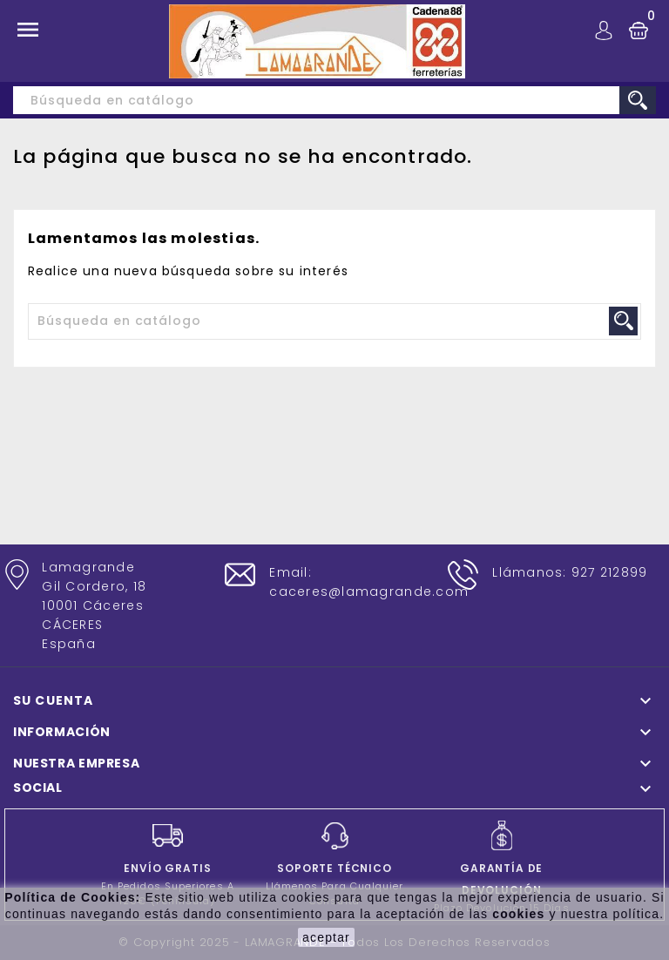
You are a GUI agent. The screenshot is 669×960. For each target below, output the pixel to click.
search (637, 100)
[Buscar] (334, 100)
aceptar (326, 937)
